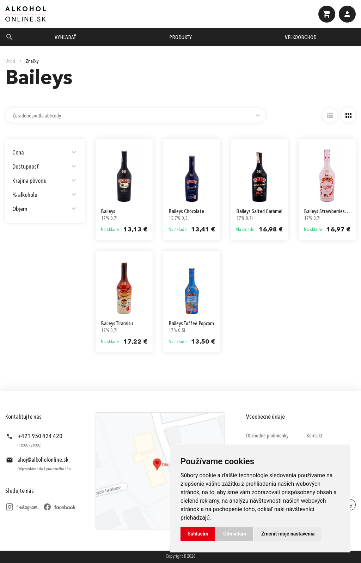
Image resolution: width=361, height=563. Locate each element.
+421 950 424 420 (39, 436)
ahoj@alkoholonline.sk (42, 460)
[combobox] (135, 115)
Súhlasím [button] (198, 534)
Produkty (180, 38)
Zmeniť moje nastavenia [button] (287, 534)
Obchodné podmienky (267, 436)
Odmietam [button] (234, 534)
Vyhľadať (65, 38)
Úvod (10, 61)
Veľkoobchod (301, 38)
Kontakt (314, 436)
